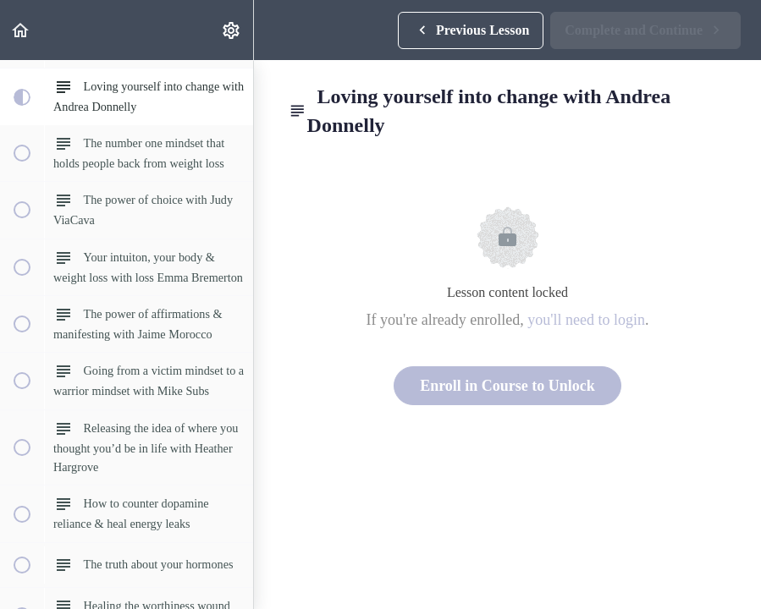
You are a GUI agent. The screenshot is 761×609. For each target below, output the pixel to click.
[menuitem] (232, 30)
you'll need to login (586, 319)
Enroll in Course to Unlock (507, 385)
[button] (21, 30)
